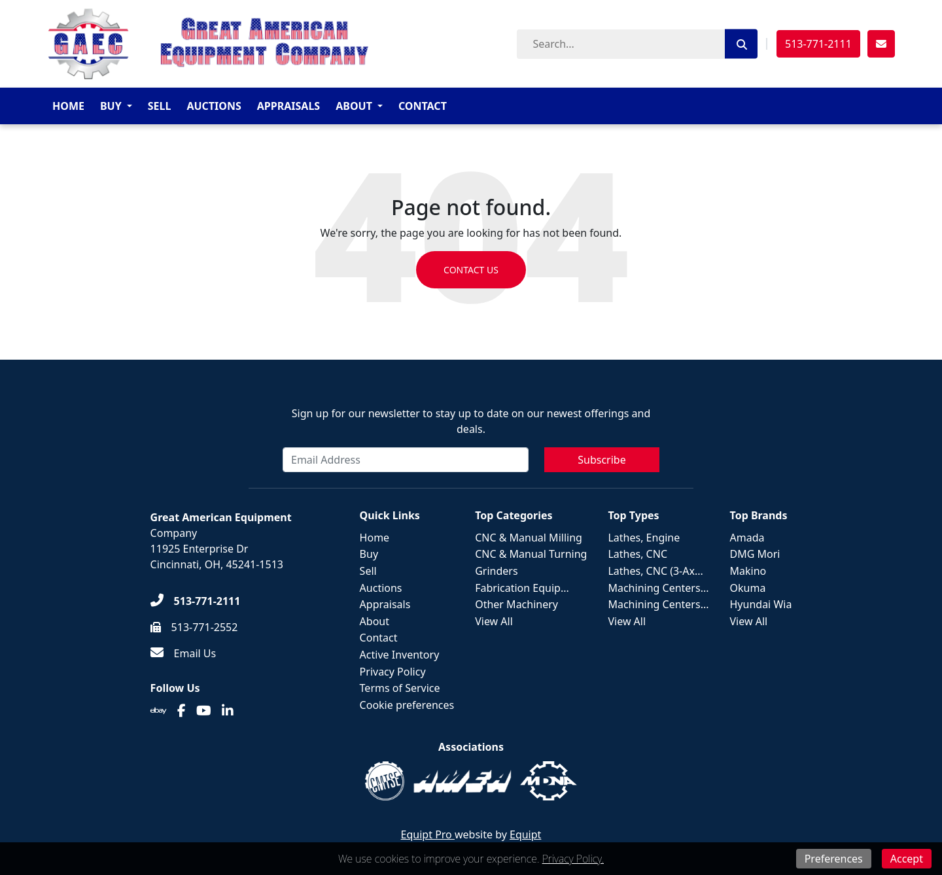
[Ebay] (158, 711)
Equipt (525, 834)
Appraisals (288, 106)
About (354, 106)
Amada (747, 537)
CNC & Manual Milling (528, 537)
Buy (111, 106)
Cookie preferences (407, 705)
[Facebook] (181, 711)
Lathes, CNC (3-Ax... (655, 571)
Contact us (471, 270)
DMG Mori (755, 554)
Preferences (834, 858)
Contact (422, 106)
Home (68, 106)
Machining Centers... (658, 588)
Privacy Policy (393, 671)
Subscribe (601, 460)
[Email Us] (183, 653)
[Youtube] (203, 711)
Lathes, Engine (644, 537)
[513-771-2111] (195, 601)
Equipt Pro (428, 834)
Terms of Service (400, 688)
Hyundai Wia (761, 604)
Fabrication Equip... (522, 588)
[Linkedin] (228, 711)
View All (494, 621)
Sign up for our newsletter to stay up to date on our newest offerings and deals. (471, 421)
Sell (159, 106)
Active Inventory (400, 654)
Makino (748, 571)
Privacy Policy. (573, 858)
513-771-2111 (818, 44)
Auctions (213, 106)
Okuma (748, 588)
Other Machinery (516, 604)
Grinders (496, 571)
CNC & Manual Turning (531, 554)
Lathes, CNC (637, 554)
